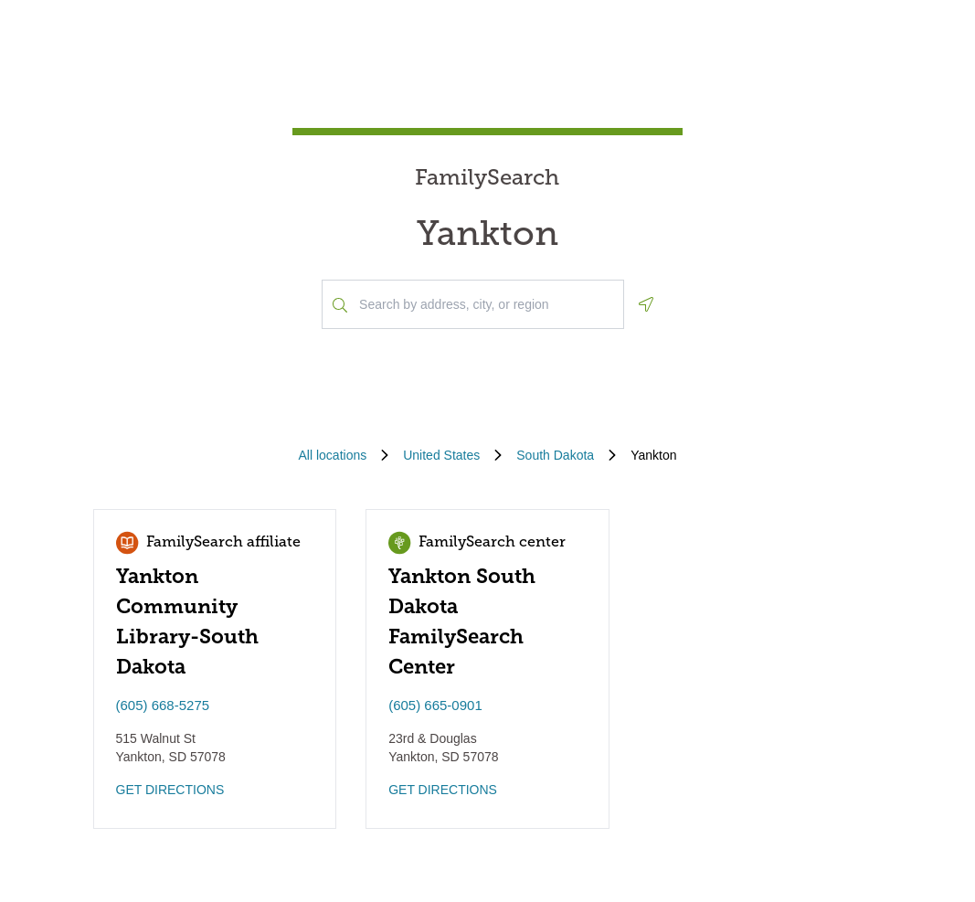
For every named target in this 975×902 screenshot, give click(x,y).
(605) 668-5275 (163, 705)
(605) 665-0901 (435, 705)
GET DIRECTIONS (170, 789)
